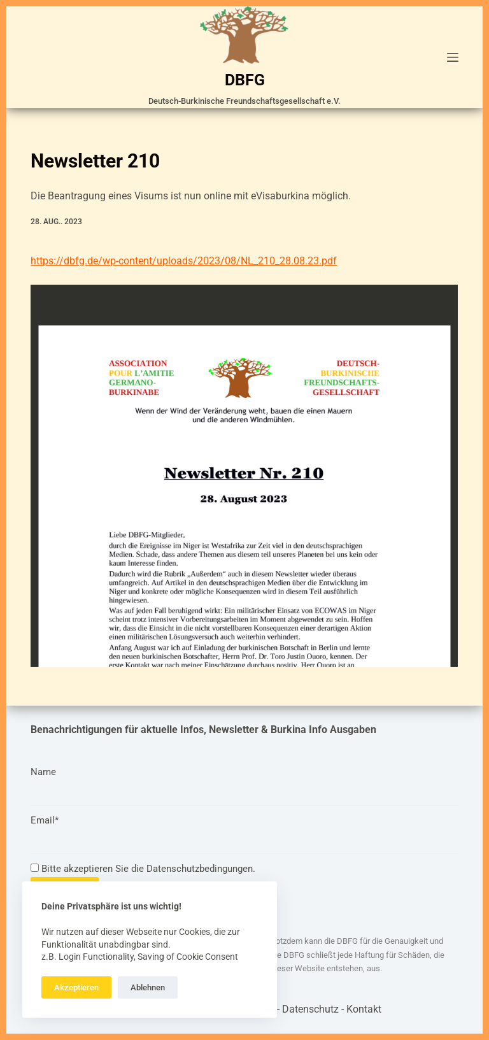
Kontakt (363, 1009)
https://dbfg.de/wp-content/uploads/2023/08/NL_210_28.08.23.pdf (184, 261)
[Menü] (452, 57)
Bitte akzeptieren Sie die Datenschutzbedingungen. (143, 868)
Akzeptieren (76, 987)
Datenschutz (310, 1009)
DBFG (245, 80)
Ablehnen (148, 987)
